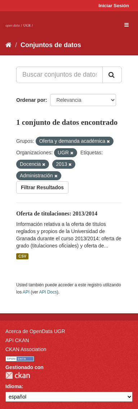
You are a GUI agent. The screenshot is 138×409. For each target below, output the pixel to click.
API (26, 292)
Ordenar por (30, 100)
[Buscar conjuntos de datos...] (59, 75)
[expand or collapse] (126, 25)
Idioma (13, 386)
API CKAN (17, 340)
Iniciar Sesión (113, 5)
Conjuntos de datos (51, 45)
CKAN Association (25, 349)
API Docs (48, 292)
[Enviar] (112, 75)
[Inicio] (8, 45)
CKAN (17, 375)
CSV (22, 256)
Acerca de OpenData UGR (35, 331)
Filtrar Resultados (42, 187)
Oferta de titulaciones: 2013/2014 (56, 213)
